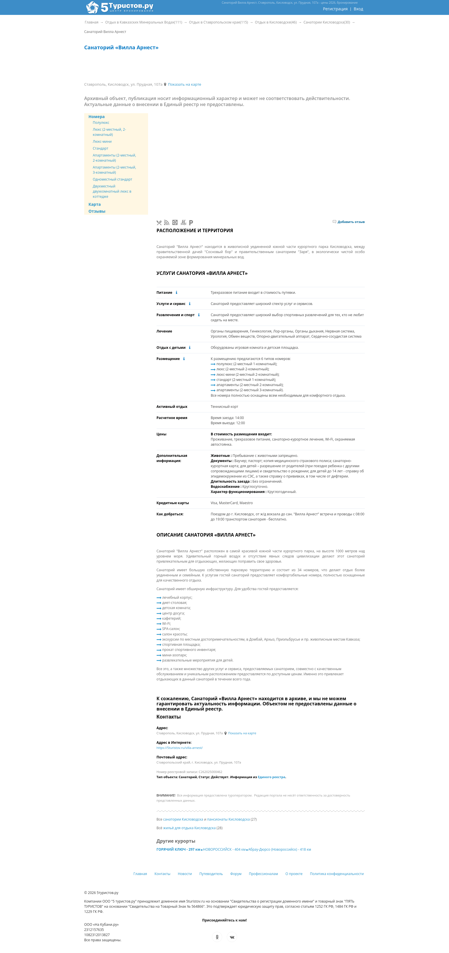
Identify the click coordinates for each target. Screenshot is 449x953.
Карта (94, 204)
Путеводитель (211, 873)
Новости (185, 873)
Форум (235, 873)
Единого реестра (271, 777)
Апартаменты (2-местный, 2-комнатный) (114, 158)
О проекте (294, 873)
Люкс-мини (102, 141)
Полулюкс (101, 122)
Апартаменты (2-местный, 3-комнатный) (114, 170)
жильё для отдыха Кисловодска (189, 827)
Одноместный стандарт (112, 179)
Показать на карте (182, 84)
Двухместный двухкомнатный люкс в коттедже (112, 191)
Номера (96, 116)
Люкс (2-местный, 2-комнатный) (109, 132)
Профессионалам (263, 873)
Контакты (163, 873)
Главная (140, 873)
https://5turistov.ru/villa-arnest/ (180, 747)
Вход (358, 8)
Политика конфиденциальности (337, 873)
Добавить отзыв (349, 222)
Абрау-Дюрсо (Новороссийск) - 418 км (279, 849)
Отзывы (96, 211)
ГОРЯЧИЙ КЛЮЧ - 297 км (178, 849)
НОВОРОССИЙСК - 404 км (224, 849)
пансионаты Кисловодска (228, 819)
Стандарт (100, 148)
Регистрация (335, 8)
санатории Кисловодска (183, 819)
